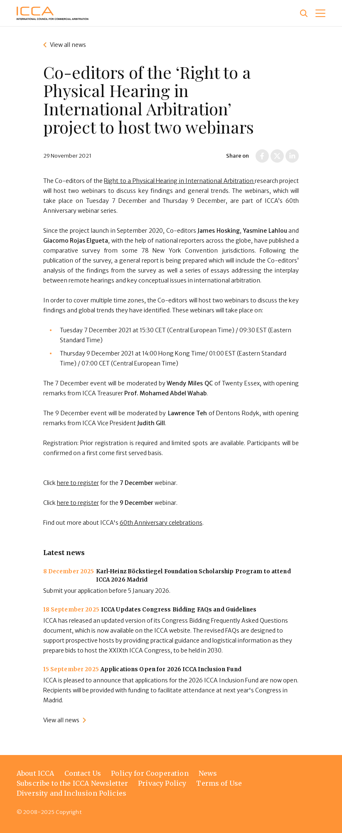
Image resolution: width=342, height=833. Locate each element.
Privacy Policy (162, 783)
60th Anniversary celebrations (161, 522)
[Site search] (303, 13)
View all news (68, 45)
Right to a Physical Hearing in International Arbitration (179, 181)
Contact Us (82, 773)
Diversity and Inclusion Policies (71, 793)
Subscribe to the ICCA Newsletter (72, 783)
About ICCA (35, 773)
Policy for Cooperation (150, 773)
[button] (320, 13)
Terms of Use (219, 783)
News (208, 773)
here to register (78, 483)
